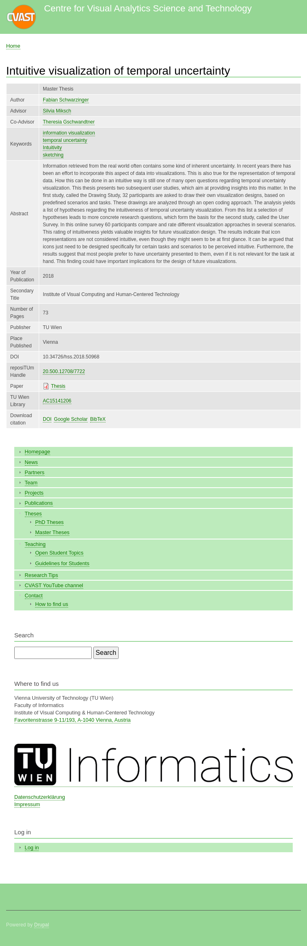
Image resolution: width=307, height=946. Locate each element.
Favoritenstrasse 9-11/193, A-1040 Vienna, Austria (72, 720)
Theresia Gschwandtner (69, 122)
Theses (33, 514)
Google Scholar (71, 419)
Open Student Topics (59, 553)
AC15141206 (57, 401)
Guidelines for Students (62, 563)
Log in (32, 847)
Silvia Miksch (57, 111)
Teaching (35, 544)
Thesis (58, 386)
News (31, 462)
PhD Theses (49, 522)
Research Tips (41, 575)
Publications (39, 503)
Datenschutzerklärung (39, 797)
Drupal (41, 925)
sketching (53, 155)
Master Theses (52, 532)
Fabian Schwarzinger (66, 100)
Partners (34, 472)
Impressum (27, 804)
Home (13, 46)
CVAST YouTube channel (54, 585)
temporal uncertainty (65, 140)
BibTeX (98, 419)
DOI (47, 419)
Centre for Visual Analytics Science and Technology (148, 8)
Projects (34, 493)
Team (31, 483)
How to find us (51, 604)
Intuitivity (52, 147)
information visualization (69, 133)
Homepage (38, 452)
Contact (34, 595)
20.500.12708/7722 (64, 371)
